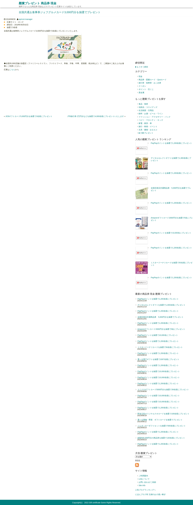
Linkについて (144, 479)
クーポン (142, 86)
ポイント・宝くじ (146, 89)
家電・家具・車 (145, 123)
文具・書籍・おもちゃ (148, 130)
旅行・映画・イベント (148, 126)
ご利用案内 (143, 476)
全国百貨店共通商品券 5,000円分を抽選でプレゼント (160, 317)
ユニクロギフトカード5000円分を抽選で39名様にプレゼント (163, 389)
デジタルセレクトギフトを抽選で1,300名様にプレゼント (161, 305)
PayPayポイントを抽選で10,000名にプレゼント (171, 233)
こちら (12, 69)
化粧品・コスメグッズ (148, 107)
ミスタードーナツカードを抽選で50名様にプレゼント (160, 347)
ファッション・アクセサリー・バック (154, 117)
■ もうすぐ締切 (141, 67)
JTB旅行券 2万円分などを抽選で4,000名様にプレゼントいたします (95, 116)
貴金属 (141, 92)
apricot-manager (26, 19)
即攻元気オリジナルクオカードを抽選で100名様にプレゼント (163, 414)
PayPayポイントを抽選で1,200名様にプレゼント (171, 143)
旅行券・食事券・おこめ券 (150, 83)
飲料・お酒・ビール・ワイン (151, 114)
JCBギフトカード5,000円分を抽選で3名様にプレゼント (28, 116)
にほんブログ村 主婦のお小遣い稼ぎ (150, 494)
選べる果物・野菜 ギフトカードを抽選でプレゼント (160, 420)
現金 (140, 76)
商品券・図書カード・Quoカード (152, 80)
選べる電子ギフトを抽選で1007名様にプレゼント (158, 359)
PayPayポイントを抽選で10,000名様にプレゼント (159, 371)
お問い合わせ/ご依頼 (147, 482)
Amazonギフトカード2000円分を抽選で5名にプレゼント (161, 329)
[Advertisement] (64, 93)
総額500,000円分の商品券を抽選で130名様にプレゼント (161, 438)
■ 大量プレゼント (146, 133)
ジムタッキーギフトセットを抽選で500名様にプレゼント (162, 426)
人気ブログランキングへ (145, 490)
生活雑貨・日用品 (146, 110)
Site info (142, 485)
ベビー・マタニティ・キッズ (151, 120)
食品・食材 (143, 104)
